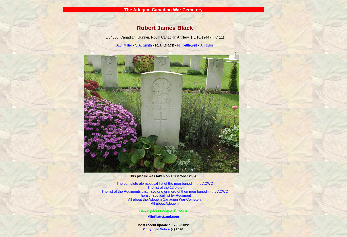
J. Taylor (206, 45)
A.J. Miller (124, 45)
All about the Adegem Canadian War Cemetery (165, 199)
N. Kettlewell (187, 45)
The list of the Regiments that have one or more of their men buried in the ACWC (165, 191)
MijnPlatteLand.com (163, 216)
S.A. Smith (143, 45)
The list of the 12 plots (164, 187)
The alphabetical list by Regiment (165, 195)
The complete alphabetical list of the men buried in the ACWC (165, 183)
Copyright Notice (156, 229)
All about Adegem (165, 203)
